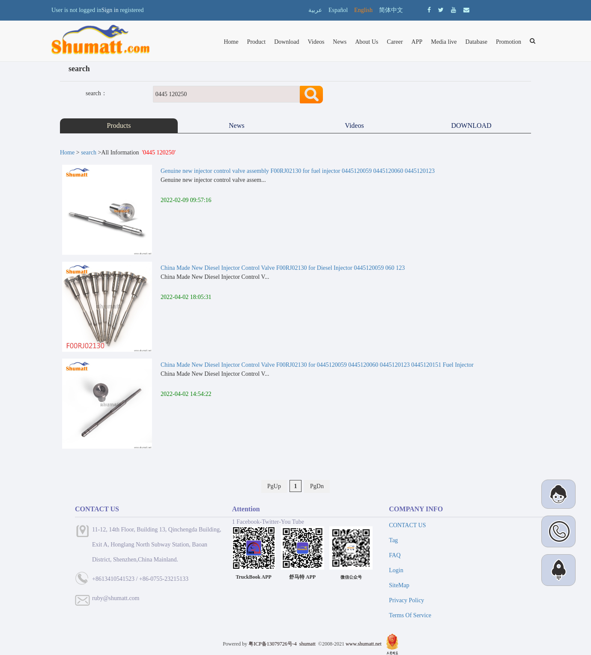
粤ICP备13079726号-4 (272, 644)
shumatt (308, 644)
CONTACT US (407, 525)
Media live (444, 42)
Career (395, 42)
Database (476, 42)
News (339, 42)
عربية (315, 10)
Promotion (508, 42)
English (363, 10)
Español (338, 10)
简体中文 (391, 10)
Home (231, 42)
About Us (366, 42)
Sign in (110, 10)
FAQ (394, 555)
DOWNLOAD (472, 125)
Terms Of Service (410, 615)
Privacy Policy (406, 600)
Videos (316, 42)
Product (256, 42)
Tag (393, 540)
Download (286, 42)
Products (119, 125)
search (88, 152)
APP (417, 42)
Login (396, 570)
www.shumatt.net (364, 644)
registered (131, 10)
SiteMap (399, 585)
